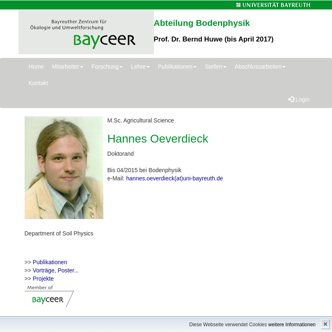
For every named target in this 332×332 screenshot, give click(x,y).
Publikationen (177, 66)
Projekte (43, 278)
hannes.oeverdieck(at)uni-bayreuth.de (174, 178)
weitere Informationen (292, 324)
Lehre (140, 66)
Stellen (216, 66)
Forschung (107, 66)
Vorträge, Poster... (56, 270)
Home (36, 66)
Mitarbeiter (67, 66)
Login (298, 99)
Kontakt (38, 83)
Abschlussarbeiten (260, 66)
